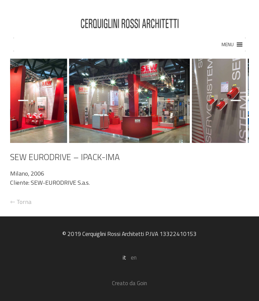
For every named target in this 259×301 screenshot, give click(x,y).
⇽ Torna (20, 201)
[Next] (232, 101)
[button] (228, 44)
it (124, 257)
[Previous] (26, 101)
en (134, 257)
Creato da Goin (129, 283)
